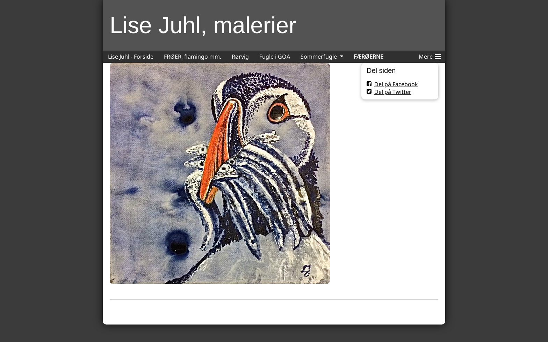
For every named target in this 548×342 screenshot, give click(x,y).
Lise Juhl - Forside (130, 56)
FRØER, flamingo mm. (192, 56)
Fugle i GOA (274, 56)
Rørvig (240, 56)
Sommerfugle (319, 56)
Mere (430, 55)
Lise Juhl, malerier (203, 25)
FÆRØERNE (368, 56)
